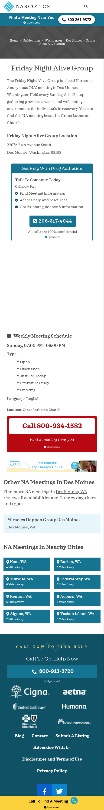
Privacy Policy (52, 771)
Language (16, 398)
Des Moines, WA (71, 491)
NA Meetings (31, 40)
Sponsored (52, 807)
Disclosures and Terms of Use (52, 759)
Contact (40, 736)
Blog (19, 736)
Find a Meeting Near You (32, 17)
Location (14, 410)
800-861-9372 (76, 19)
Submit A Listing (72, 736)
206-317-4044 (52, 221)
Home (14, 40)
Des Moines (74, 40)
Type (11, 354)
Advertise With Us (52, 747)
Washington (53, 40)
